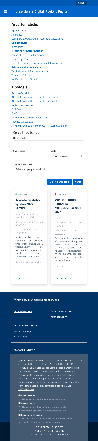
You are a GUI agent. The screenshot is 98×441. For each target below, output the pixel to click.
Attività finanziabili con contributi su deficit (34, 101)
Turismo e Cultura (20, 75)
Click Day (16, 109)
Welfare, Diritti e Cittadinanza (27, 79)
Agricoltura (17, 30)
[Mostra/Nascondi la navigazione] (6, 11)
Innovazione (18, 47)
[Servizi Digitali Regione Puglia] (43, 11)
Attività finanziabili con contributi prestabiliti (35, 97)
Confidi (15, 113)
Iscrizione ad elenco (22, 105)
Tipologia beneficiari (23, 164)
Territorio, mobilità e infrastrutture (29, 71)
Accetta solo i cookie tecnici (50, 434)
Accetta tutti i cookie (49, 430)
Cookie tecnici (28, 395)
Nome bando (19, 138)
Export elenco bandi (60, 181)
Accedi (81, 3)
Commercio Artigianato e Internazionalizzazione (37, 39)
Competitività (19, 43)
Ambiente (16, 35)
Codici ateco (19, 151)
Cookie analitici (28, 403)
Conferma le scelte (49, 427)
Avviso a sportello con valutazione (29, 117)
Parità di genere (20, 59)
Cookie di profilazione (31, 415)
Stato (53, 151)
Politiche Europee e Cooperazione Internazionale (37, 63)
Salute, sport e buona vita (26, 67)
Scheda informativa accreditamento (23, 334)
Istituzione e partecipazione (27, 51)
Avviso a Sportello (21, 93)
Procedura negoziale (22, 122)
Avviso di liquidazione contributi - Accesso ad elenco (39, 126)
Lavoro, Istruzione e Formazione (28, 55)
